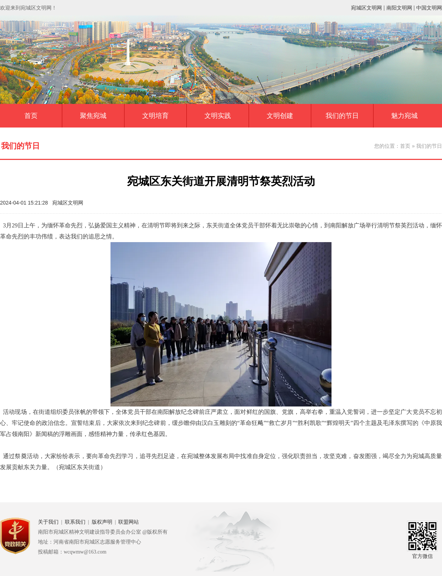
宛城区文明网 (366, 8)
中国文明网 (429, 8)
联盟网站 (128, 522)
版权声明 (102, 522)
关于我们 (48, 522)
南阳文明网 (399, 8)
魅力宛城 (404, 115)
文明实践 (217, 115)
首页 (31, 115)
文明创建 (280, 115)
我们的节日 (342, 115)
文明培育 (155, 115)
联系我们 (75, 522)
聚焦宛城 (93, 115)
